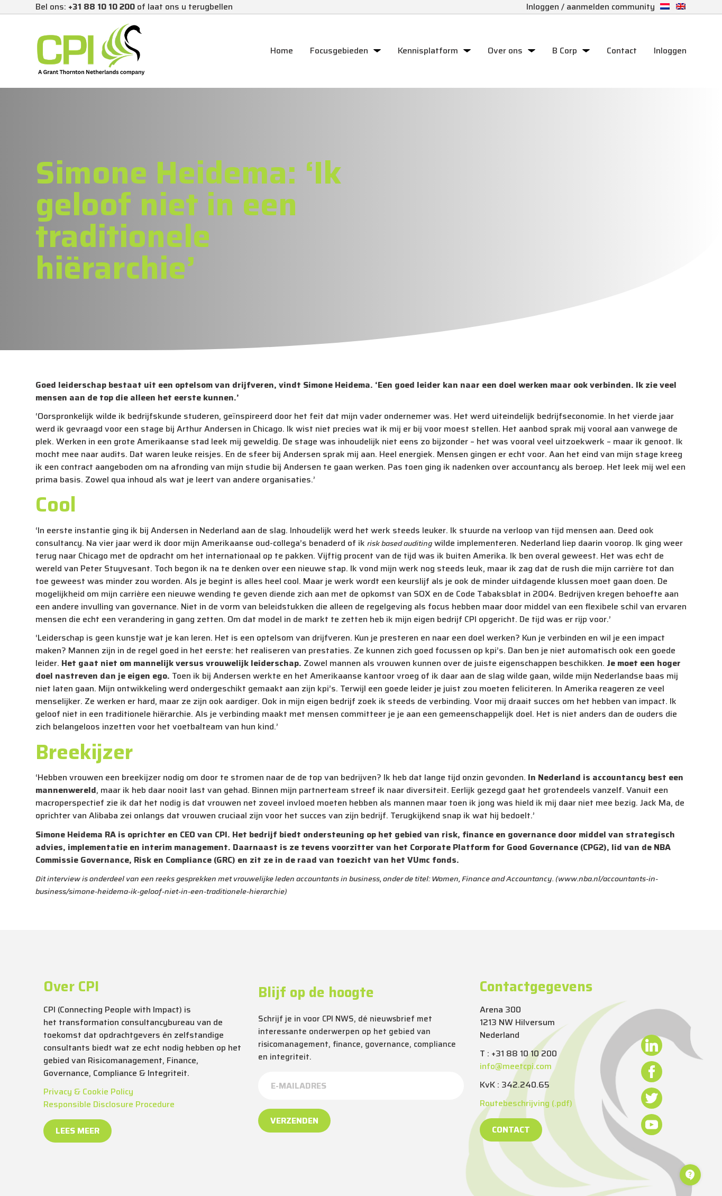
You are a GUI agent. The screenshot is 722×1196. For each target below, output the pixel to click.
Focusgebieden (339, 50)
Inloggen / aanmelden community (590, 6)
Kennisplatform (428, 50)
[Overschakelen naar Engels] (681, 6)
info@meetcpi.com (516, 1066)
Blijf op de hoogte (316, 992)
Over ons (505, 50)
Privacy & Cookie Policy (88, 1091)
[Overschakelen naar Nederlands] (665, 6)
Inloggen (670, 50)
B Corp (564, 50)
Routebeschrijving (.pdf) (526, 1103)
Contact (622, 50)
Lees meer (77, 1130)
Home (281, 50)
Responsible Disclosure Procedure (109, 1104)
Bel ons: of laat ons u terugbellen (134, 6)
